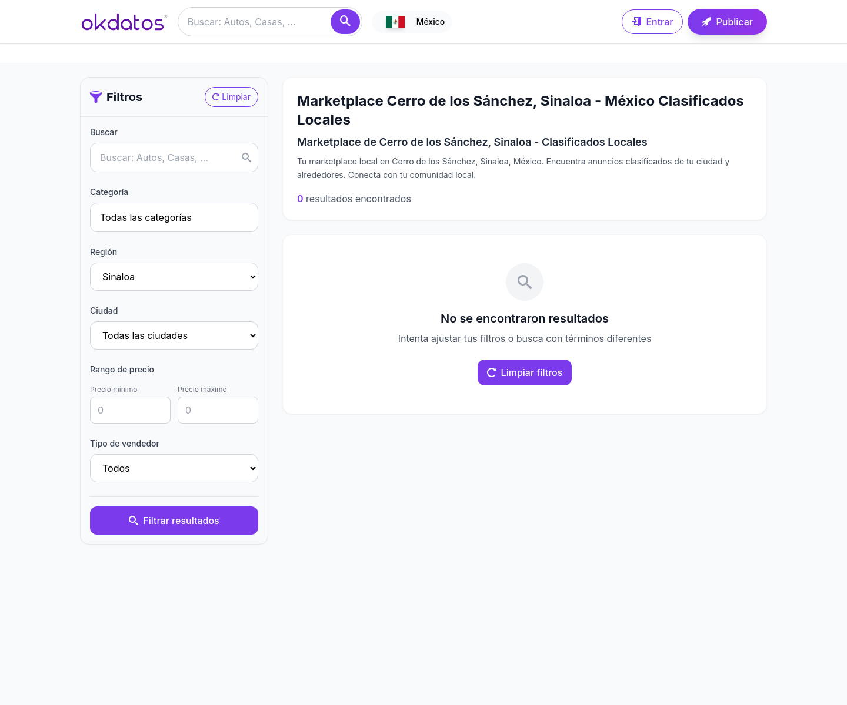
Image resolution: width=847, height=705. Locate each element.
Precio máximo (202, 389)
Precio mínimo (113, 389)
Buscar (104, 132)
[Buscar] (345, 21)
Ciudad (104, 310)
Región (103, 252)
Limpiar (231, 97)
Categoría (109, 192)
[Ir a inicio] (124, 21)
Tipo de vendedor (124, 443)
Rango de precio (122, 369)
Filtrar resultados (174, 520)
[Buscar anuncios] (270, 21)
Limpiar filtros (525, 372)
